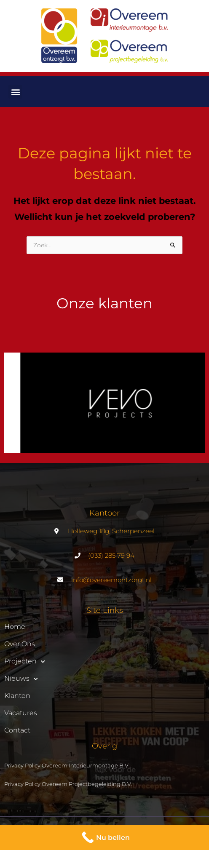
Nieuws (21, 678)
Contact (17, 730)
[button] (15, 92)
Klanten (17, 696)
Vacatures (20, 713)
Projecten (24, 661)
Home (14, 627)
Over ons (19, 644)
